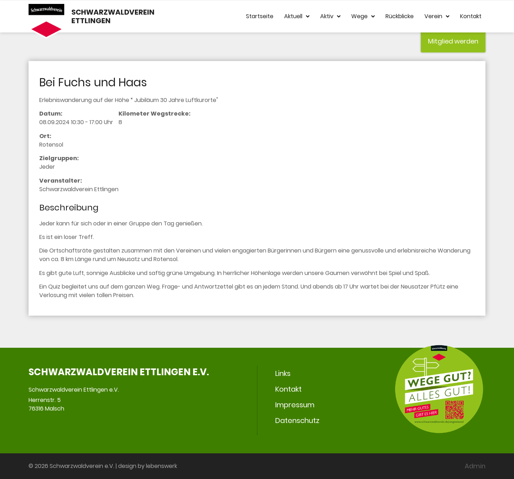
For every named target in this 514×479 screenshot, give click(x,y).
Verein (436, 16)
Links (283, 373)
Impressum (294, 405)
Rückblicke (400, 16)
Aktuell (296, 16)
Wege (363, 16)
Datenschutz (297, 421)
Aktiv (330, 16)
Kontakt (471, 16)
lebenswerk (161, 466)
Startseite (259, 16)
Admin (475, 466)
